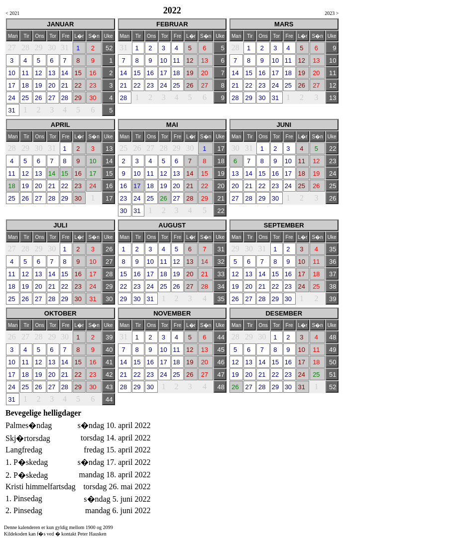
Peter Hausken (92, 534)
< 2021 (12, 13)
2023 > (332, 13)
